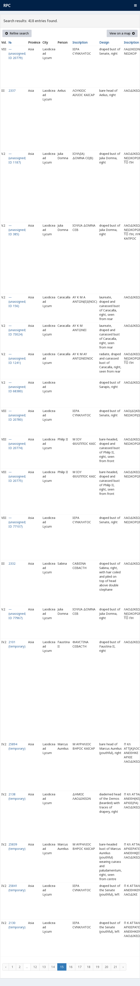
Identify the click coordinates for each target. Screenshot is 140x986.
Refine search (17, 33)
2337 (11, 90)
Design (104, 42)
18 (88, 967)
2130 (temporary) (16, 925)
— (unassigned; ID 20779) (17, 53)
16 (71, 967)
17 (79, 967)
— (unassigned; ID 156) (17, 301)
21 (115, 967)
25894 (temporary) (16, 746)
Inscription (80, 42)
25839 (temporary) (16, 846)
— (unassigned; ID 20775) (17, 476)
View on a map (122, 33)
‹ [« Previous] (5, 967)
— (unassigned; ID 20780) (17, 415)
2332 (11, 563)
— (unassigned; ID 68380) (17, 386)
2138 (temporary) (16, 796)
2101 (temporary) (16, 644)
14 (53, 967)
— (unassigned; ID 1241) (17, 358)
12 (35, 967)
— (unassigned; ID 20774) (17, 443)
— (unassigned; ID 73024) (17, 330)
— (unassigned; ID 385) (17, 229)
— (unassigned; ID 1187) (17, 158)
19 (97, 967)
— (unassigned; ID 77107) (17, 522)
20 (106, 967)
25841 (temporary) (16, 888)
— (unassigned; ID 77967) (17, 613)
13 (44, 967)
